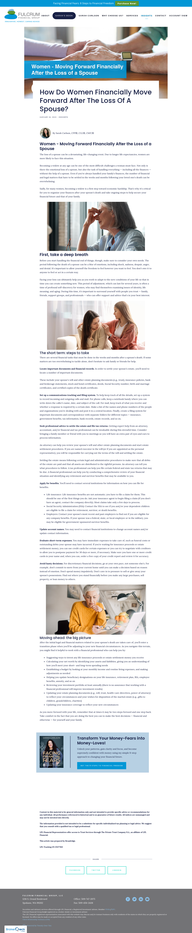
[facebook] (128, 899)
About (45, 16)
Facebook (75, 870)
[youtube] (147, 899)
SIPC (113, 909)
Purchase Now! (127, 3)
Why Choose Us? (112, 16)
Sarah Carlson (89, 16)
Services (132, 16)
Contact (160, 16)
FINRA (107, 909)
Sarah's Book (64, 16)
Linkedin (116, 870)
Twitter (96, 870)
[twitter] (134, 899)
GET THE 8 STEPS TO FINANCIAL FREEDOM (102, 765)
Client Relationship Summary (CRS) (36, 919)
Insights (146, 16)
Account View (178, 16)
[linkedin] (141, 899)
